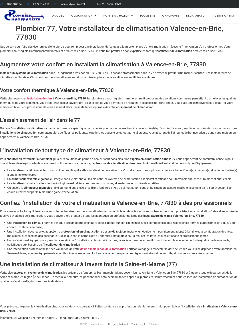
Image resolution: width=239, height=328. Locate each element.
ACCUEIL (58, 15)
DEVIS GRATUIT (196, 15)
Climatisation (83, 15)
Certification (224, 15)
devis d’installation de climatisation (103, 249)
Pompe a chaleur (118, 15)
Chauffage (170, 15)
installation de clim (39, 98)
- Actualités (153, 324)
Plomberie (147, 15)
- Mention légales (138, 324)
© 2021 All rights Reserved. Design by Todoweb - (105, 324)
